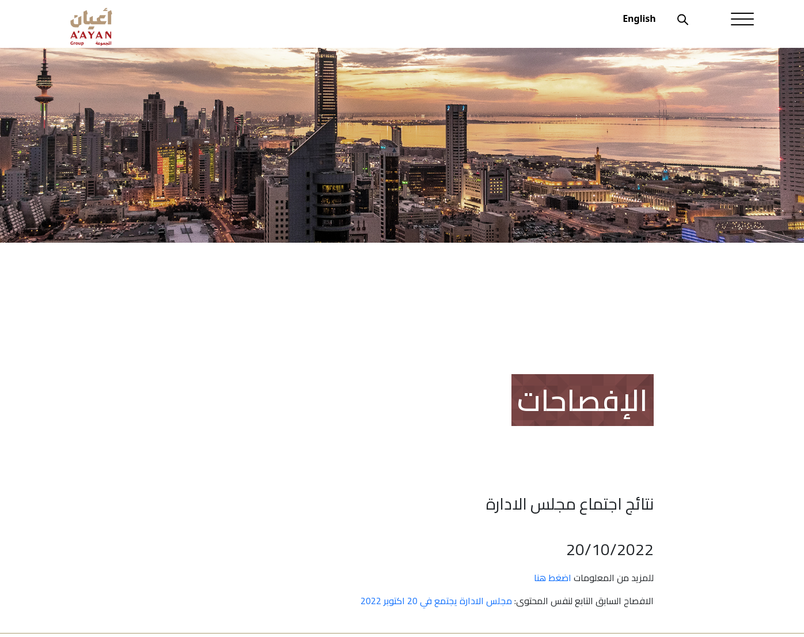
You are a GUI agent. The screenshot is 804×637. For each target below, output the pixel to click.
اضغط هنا (552, 577)
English (639, 18)
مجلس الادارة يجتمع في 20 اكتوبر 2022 (436, 600)
